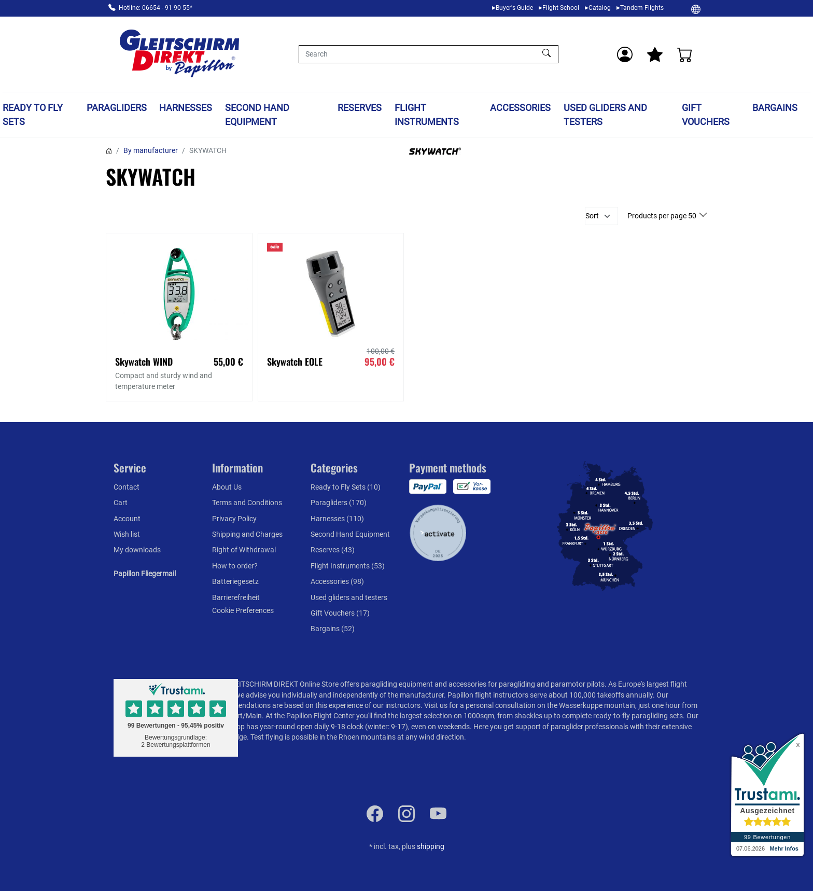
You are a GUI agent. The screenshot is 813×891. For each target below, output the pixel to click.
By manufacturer (150, 150)
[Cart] (684, 54)
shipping (430, 846)
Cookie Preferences (243, 610)
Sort (592, 216)
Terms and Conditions (247, 502)
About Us (227, 487)
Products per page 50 (662, 216)
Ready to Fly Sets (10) (346, 487)
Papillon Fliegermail (145, 573)
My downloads (137, 550)
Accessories (520, 107)
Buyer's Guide (514, 7)
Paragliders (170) (339, 502)
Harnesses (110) (337, 518)
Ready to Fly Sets (33, 114)
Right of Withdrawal (244, 550)
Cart (121, 502)
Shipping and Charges (247, 534)
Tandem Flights (642, 7)
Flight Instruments (427, 114)
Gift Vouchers (706, 114)
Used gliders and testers (605, 114)
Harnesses (185, 107)
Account (127, 518)
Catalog (599, 7)
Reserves (360, 107)
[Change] (695, 9)
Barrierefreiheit (236, 597)
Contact (126, 487)
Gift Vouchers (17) (340, 613)
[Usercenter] (624, 54)
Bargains (774, 107)
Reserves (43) (333, 550)
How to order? (235, 566)
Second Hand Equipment (257, 114)
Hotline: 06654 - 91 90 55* (155, 7)
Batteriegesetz (235, 581)
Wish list (127, 534)
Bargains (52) (333, 628)
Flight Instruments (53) (348, 566)
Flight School (560, 7)
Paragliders (117, 107)
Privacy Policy (234, 518)
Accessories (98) (337, 581)
